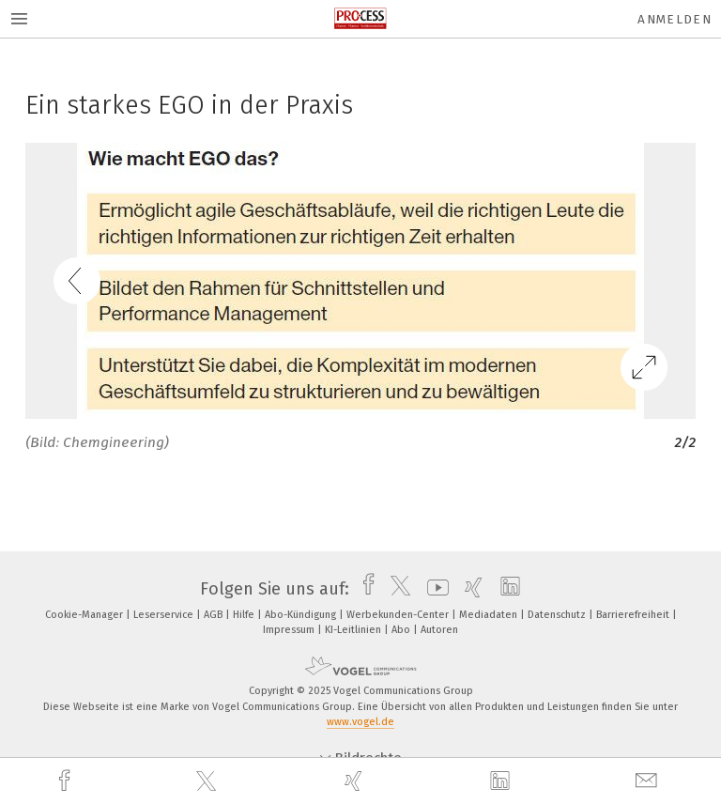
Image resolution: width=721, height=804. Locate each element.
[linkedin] (502, 781)
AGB (214, 615)
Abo (402, 630)
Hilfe (245, 615)
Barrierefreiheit (634, 615)
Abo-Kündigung (302, 615)
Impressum (290, 630)
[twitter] (208, 781)
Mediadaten (489, 615)
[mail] (649, 781)
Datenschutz (558, 615)
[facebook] (66, 781)
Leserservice (164, 615)
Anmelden (674, 19)
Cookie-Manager (85, 615)
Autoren (439, 630)
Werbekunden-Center (399, 615)
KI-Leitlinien (354, 630)
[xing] (356, 781)
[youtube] (433, 589)
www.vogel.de (360, 722)
